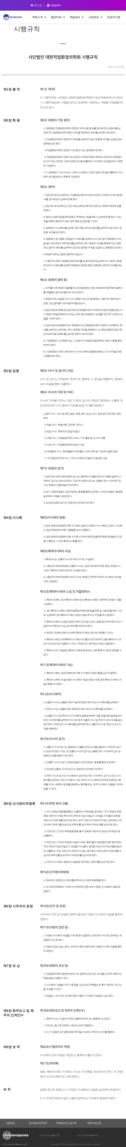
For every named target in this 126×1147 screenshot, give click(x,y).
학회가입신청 (94, 1123)
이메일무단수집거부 (66, 1123)
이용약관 (10, 1123)
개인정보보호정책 (38, 1123)
